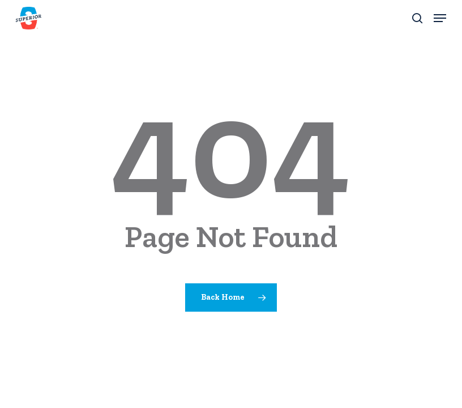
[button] (440, 18)
